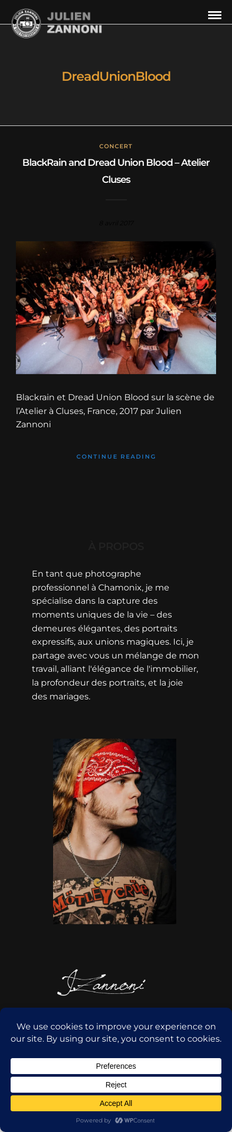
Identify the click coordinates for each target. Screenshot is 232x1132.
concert (116, 146)
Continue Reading (116, 456)
